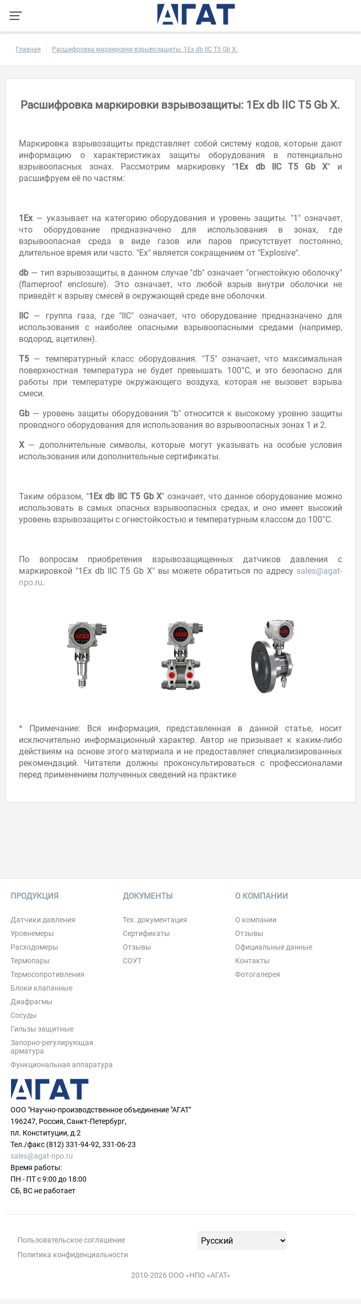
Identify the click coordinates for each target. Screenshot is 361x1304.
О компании (256, 920)
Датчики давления (43, 920)
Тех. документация (155, 920)
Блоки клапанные (41, 988)
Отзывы (137, 947)
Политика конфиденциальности (72, 1254)
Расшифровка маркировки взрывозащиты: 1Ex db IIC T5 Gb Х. (145, 49)
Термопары (30, 960)
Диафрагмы (31, 1001)
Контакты (252, 960)
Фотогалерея (257, 974)
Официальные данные (273, 947)
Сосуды (23, 1015)
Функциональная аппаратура (61, 1064)
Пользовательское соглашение (71, 1240)
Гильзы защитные (41, 1029)
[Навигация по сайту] (15, 15)
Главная (28, 49)
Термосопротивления (47, 974)
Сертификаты (146, 933)
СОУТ (132, 960)
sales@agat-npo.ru (41, 1156)
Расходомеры (34, 947)
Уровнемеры (32, 933)
